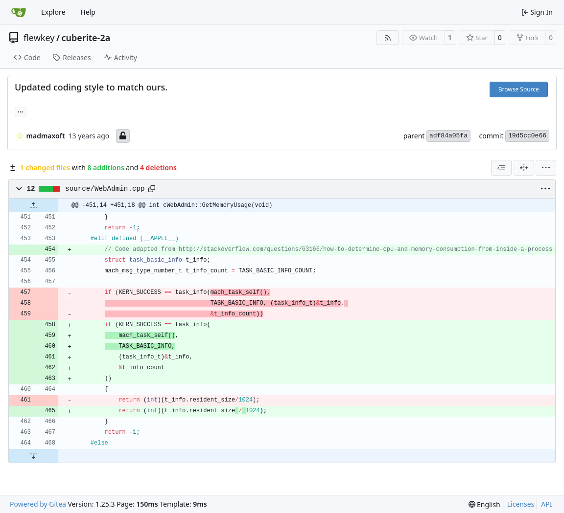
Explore (53, 12)
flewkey (39, 38)
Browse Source (518, 89)
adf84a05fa (448, 135)
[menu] (546, 168)
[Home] (18, 12)
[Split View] (524, 168)
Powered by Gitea (38, 504)
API (546, 504)
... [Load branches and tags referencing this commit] (21, 111)
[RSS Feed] (387, 37)
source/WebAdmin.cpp (104, 189)
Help (87, 12)
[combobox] (501, 168)
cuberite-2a (86, 38)
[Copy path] (152, 189)
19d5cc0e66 (527, 135)
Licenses (521, 504)
